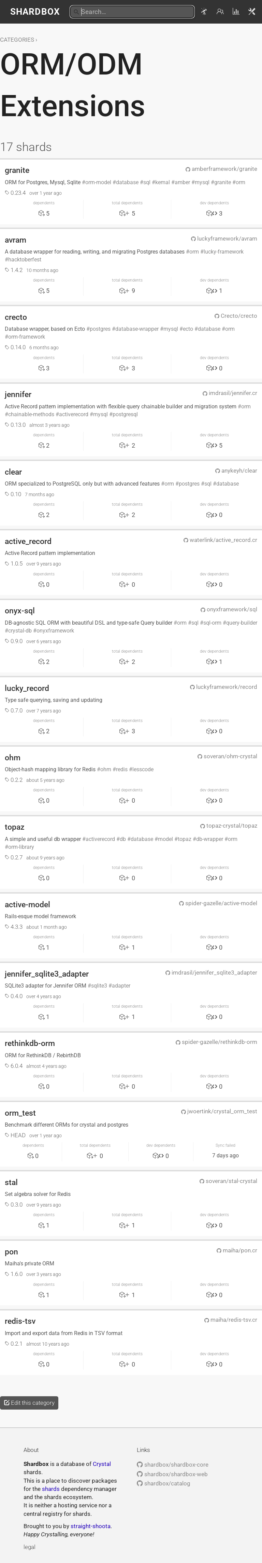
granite (17, 170)
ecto (188, 329)
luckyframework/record (223, 686)
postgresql (125, 414)
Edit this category (29, 1402)
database (127, 182)
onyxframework (55, 630)
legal (29, 1547)
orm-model (98, 182)
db (123, 839)
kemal (162, 182)
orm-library (21, 847)
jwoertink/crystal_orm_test (219, 1111)
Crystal (102, 1463)
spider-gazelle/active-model (218, 903)
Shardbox (35, 11)
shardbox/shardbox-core (172, 1464)
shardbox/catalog (163, 1483)
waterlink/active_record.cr (220, 539)
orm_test (20, 1113)
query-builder (241, 623)
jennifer (18, 394)
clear (13, 472)
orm (240, 182)
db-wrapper (209, 839)
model (165, 839)
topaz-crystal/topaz (228, 825)
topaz (15, 827)
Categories (17, 39)
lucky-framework (224, 251)
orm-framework (26, 337)
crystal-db (20, 630)
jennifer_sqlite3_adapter (47, 974)
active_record (28, 541)
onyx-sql (20, 610)
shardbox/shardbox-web (172, 1474)
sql (146, 182)
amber (182, 182)
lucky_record (27, 688)
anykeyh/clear (236, 470)
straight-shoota (91, 1526)
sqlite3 (99, 985)
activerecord (73, 414)
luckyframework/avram (224, 238)
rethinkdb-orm (30, 1043)
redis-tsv (20, 1321)
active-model (27, 904)
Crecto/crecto (236, 315)
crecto (16, 317)
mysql (202, 182)
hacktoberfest (24, 259)
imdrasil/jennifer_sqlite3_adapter (211, 972)
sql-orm (212, 623)
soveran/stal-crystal (228, 1181)
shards (51, 1488)
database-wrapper (137, 329)
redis (122, 769)
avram (15, 240)
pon (11, 1251)
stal (11, 1182)
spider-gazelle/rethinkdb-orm (216, 1041)
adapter (121, 985)
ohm (12, 757)
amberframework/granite (221, 168)
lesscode (143, 769)
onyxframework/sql (229, 609)
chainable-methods (31, 414)
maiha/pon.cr (237, 1250)
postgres (100, 329)
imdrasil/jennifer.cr (230, 393)
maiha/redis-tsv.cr (230, 1319)
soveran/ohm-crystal (227, 756)
